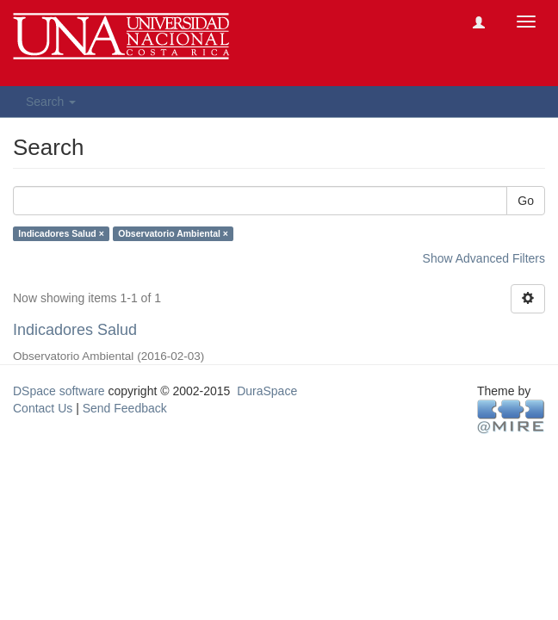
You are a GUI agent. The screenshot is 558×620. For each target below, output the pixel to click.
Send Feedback (125, 408)
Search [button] (51, 101)
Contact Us (42, 408)
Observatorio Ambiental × (173, 233)
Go (526, 201)
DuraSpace (267, 391)
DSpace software (59, 391)
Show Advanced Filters (484, 258)
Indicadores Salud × (61, 233)
